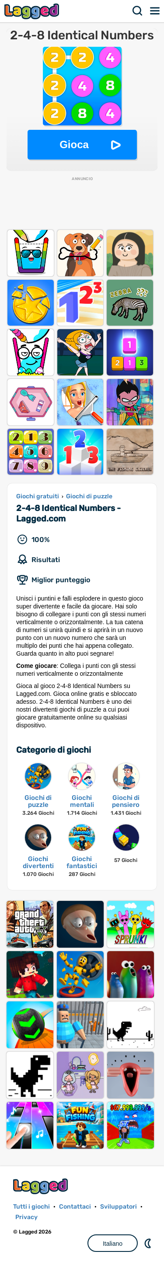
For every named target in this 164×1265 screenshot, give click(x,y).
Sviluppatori (118, 1206)
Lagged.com (41, 1186)
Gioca (74, 144)
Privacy (26, 1217)
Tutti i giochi (31, 1206)
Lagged (32, 11)
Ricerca (138, 11)
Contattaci (75, 1206)
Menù (155, 11)
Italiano (112, 1243)
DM (148, 1243)
